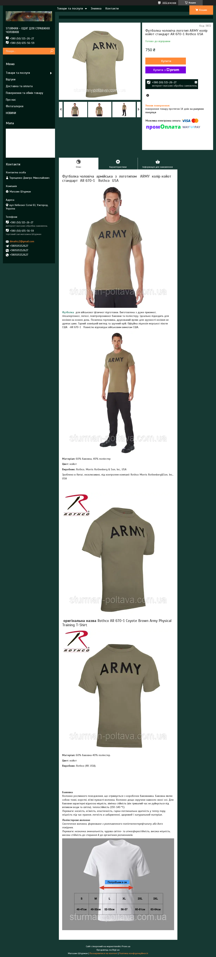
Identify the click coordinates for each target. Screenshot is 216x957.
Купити (166, 61)
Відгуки (10, 79)
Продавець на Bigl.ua (108, 949)
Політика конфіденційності (133, 953)
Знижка (96, 8)
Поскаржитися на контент (103, 953)
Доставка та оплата (19, 86)
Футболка (68, 312)
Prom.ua (126, 946)
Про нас (11, 99)
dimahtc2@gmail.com (22, 241)
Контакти (112, 8)
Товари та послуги (70, 8)
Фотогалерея (14, 106)
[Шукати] (51, 51)
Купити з (166, 70)
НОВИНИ (11, 113)
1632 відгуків (169, 2)
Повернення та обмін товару (24, 93)
